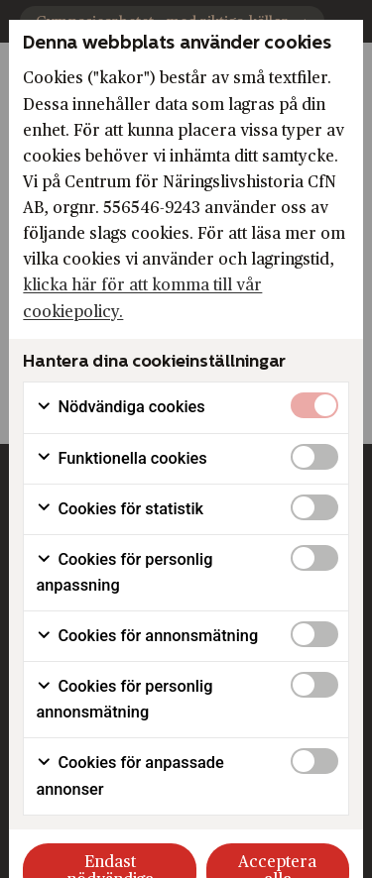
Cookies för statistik (119, 509)
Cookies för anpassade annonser (129, 775)
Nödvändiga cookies (120, 407)
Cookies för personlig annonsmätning (124, 699)
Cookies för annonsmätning (147, 636)
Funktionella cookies (121, 459)
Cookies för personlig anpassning (124, 572)
